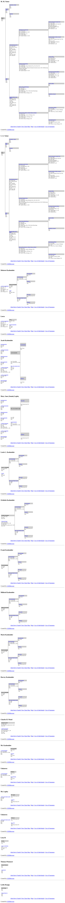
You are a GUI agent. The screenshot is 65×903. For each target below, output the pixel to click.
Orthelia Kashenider (4, 728)
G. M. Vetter (7, 9)
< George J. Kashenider (5, 286)
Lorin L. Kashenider (4, 845)
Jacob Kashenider (12, 458)
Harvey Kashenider (4, 361)
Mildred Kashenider (4, 356)
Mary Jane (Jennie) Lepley (21, 297)
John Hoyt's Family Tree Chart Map (20, 126)
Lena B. (2, 473)
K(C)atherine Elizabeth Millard (54, 71)
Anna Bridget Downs (52, 119)
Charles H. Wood (4, 521)
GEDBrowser (10, 129)
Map (32, 126)
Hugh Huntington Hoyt (13, 44)
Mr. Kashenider (29, 273)
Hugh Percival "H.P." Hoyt (23, 29)
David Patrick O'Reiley (52, 107)
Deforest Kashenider (12, 324)
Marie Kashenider (4, 380)
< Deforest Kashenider (4, 349)
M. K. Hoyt (7, 79)
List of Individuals (39, 126)
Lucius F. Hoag (51, 56)
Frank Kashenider (4, 344)
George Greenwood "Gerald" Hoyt (54, 21)
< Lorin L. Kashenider (4, 374)
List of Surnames (50, 126)
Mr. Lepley (29, 294)
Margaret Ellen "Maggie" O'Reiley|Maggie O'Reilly (28, 112)
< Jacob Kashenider (4, 750)
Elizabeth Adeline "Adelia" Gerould (55, 36)
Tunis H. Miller (51, 83)
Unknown (11, 13)
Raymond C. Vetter (13, 4)
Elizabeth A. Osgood (52, 93)
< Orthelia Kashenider (4, 367)
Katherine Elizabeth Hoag (23, 63)
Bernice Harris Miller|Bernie (24, 86)
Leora (10, 290)
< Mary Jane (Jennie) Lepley (5, 796)
